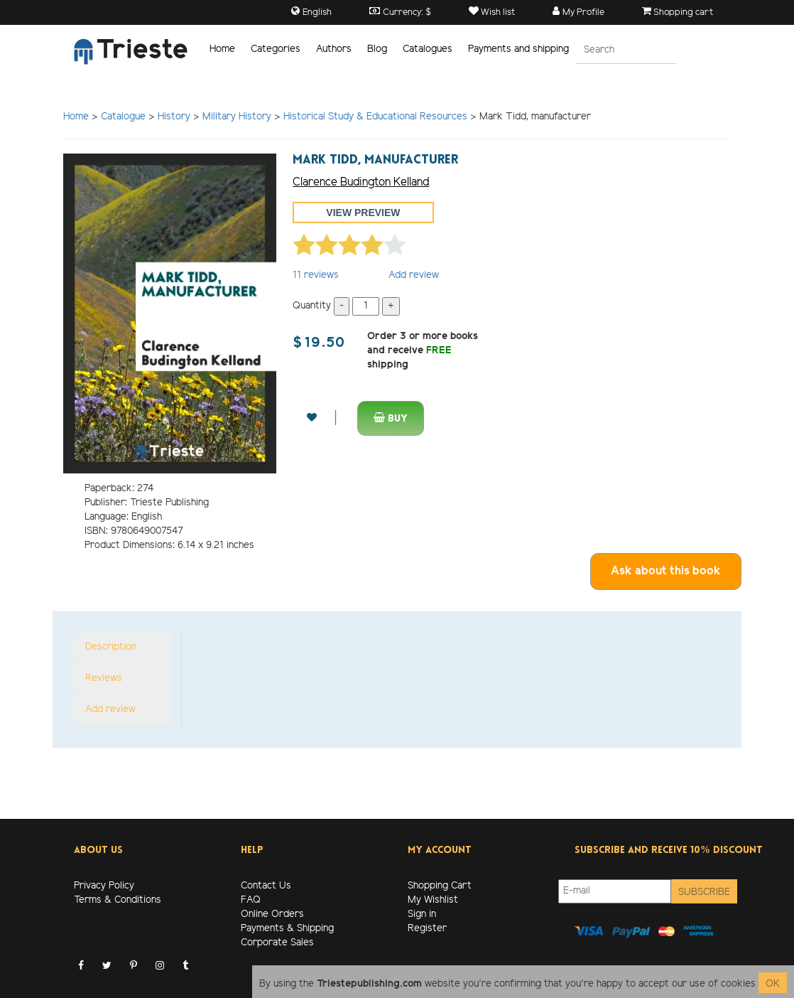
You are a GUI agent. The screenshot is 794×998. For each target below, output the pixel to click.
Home (222, 49)
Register (427, 929)
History (174, 117)
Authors (334, 49)
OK (773, 984)
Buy (391, 418)
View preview (363, 212)
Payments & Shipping (287, 929)
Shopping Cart (440, 886)
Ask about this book (666, 571)
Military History (236, 117)
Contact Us (266, 886)
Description (110, 647)
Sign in (422, 914)
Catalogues (427, 49)
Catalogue (123, 117)
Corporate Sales (277, 943)
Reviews (103, 678)
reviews (316, 275)
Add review (413, 275)
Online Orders (272, 914)
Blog (377, 49)
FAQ (251, 900)
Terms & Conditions (117, 900)
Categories (275, 49)
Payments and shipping (518, 49)
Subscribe (704, 892)
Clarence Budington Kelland (361, 182)
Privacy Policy (104, 886)
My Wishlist (433, 900)
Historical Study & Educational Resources (376, 117)
